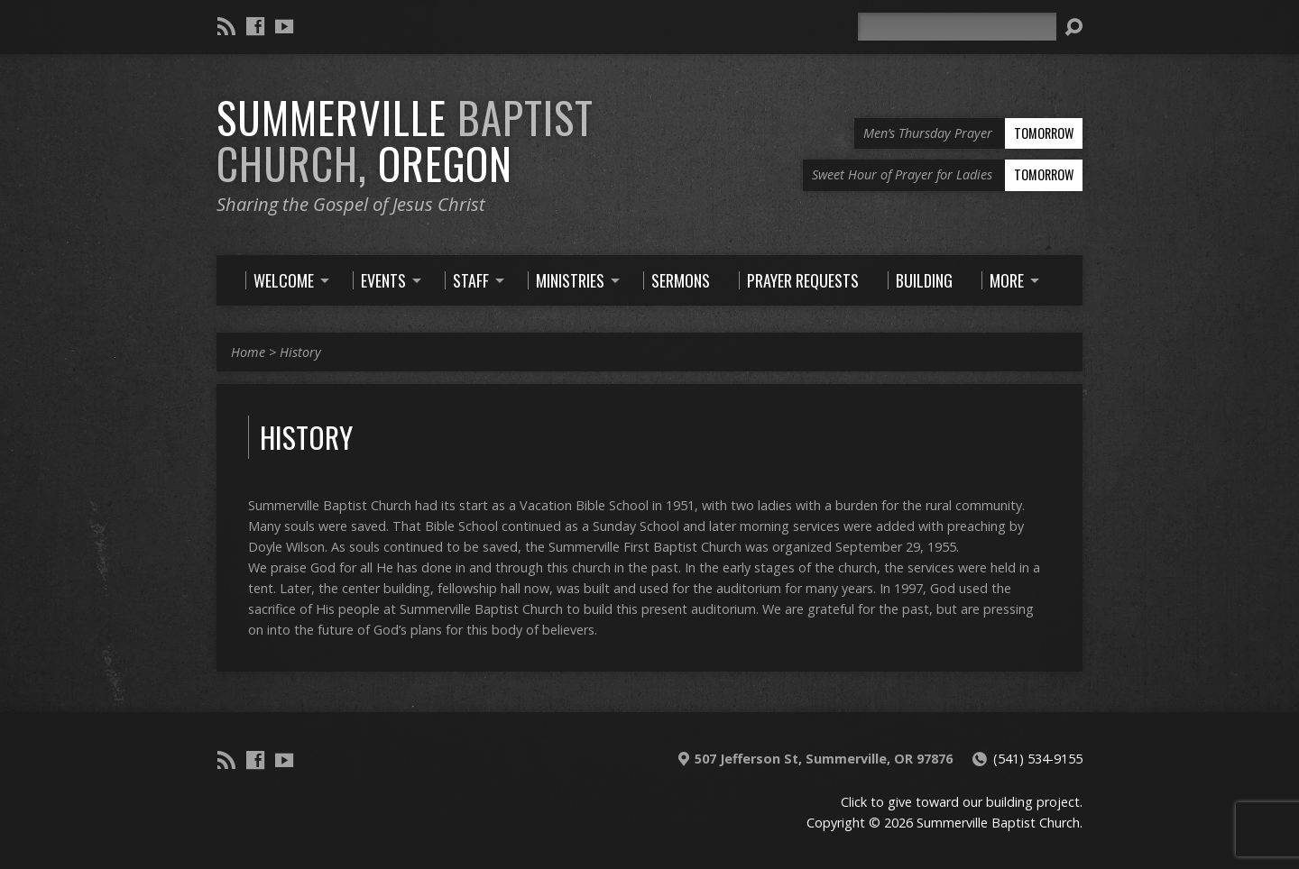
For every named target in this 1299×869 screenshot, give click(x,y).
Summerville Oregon (405, 140)
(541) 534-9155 (1037, 758)
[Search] (957, 27)
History (300, 352)
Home (248, 352)
